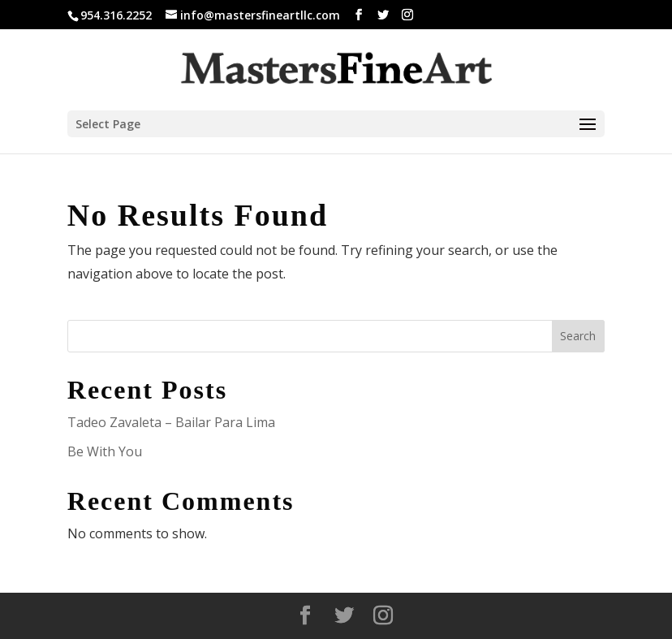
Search (578, 335)
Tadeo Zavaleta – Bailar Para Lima (171, 422)
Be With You (104, 451)
